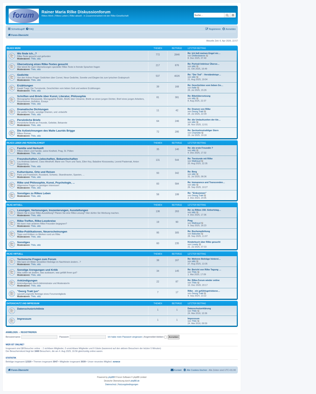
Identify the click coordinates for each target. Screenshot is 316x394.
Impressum (24, 318)
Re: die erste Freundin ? (200, 148)
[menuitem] (30, 29)
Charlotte (196, 133)
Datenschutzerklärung (199, 308)
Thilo (33, 58)
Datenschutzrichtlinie (30, 308)
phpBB (111, 377)
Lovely (195, 244)
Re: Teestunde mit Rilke (200, 158)
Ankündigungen (27, 280)
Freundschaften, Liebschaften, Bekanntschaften (47, 158)
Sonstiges (23, 242)
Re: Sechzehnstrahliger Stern (203, 130)
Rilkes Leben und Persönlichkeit (26, 143)
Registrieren (29, 332)
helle (194, 87)
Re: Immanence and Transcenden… (206, 182)
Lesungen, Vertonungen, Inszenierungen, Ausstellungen (52, 210)
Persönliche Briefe (29, 119)
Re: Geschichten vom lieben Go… (205, 85)
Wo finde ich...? (27, 53)
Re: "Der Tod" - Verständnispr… (204, 74)
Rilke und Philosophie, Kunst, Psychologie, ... (46, 182)
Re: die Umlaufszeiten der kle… (204, 119)
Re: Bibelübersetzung (199, 96)
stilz (39, 58)
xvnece (116, 361)
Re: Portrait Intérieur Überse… (203, 64)
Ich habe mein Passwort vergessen (125, 337)
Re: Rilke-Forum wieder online (203, 280)
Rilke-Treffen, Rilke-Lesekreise (36, 220)
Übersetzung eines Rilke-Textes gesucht (42, 64)
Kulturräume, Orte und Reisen (36, 171)
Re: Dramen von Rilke (199, 109)
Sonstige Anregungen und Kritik (37, 269)
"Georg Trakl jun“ (28, 291)
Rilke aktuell (15, 205)
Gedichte (22, 74)
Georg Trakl (197, 111)
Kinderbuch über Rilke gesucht (204, 242)
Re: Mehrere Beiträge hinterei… (204, 259)
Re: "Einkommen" (197, 193)
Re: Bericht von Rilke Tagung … (204, 269)
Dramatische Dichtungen (32, 109)
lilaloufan (196, 233)
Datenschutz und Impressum (23, 303)
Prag (190, 220)
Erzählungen (25, 85)
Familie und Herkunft (30, 148)
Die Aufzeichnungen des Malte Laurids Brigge (46, 130)
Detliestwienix (198, 55)
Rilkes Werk (14, 48)
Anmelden (12, 332)
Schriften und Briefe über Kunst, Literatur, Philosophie (51, 96)
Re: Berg (192, 171)
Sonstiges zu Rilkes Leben (34, 193)
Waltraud (196, 161)
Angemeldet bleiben (155, 337)
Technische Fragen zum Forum (36, 259)
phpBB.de (135, 381)
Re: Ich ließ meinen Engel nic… (204, 53)
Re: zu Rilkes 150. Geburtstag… (204, 210)
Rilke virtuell (15, 254)
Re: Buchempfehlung (199, 231)
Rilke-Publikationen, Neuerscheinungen (42, 231)
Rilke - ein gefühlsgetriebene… (204, 291)
